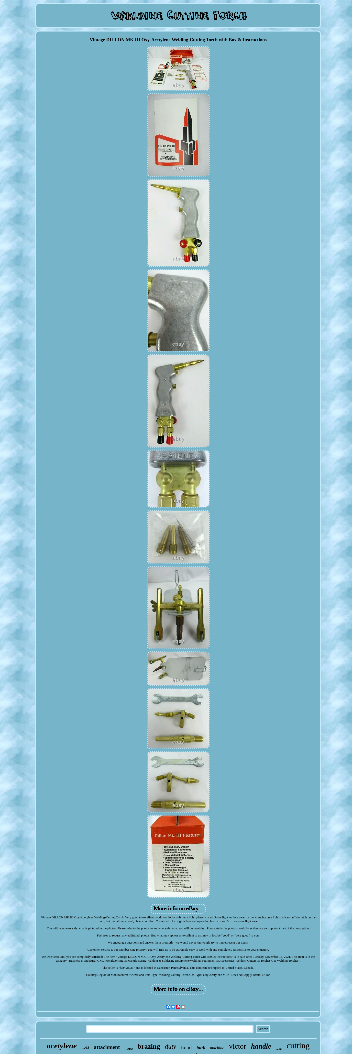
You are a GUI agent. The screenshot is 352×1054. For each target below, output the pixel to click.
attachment (107, 1047)
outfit (279, 1049)
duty (170, 1046)
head (186, 1047)
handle (261, 1046)
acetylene (62, 1045)
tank (201, 1047)
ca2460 (128, 1048)
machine (217, 1047)
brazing (149, 1046)
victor (237, 1046)
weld (85, 1048)
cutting (297, 1045)
